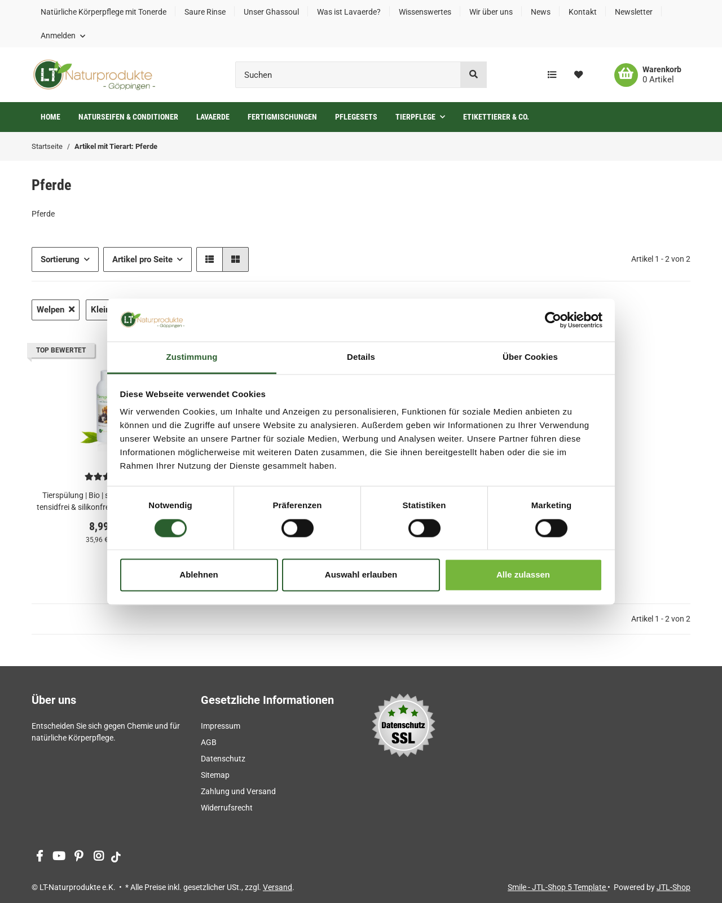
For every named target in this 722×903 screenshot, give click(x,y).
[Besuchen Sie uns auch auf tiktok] (116, 857)
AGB (209, 742)
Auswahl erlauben (361, 575)
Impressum (220, 725)
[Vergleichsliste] (552, 75)
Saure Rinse (205, 11)
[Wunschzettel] (578, 75)
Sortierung (60, 259)
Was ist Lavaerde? (349, 11)
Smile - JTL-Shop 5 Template (557, 887)
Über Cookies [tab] (530, 357)
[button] (63, 35)
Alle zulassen (523, 575)
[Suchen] (348, 74)
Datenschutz (223, 758)
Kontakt (583, 11)
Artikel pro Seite (142, 259)
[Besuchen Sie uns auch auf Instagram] (98, 857)
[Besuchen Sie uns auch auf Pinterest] (78, 857)
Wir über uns (491, 11)
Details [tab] (361, 357)
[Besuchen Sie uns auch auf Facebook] (39, 857)
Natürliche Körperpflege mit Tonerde (103, 11)
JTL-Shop (673, 887)
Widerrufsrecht (227, 807)
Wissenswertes (425, 11)
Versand (277, 887)
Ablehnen (198, 575)
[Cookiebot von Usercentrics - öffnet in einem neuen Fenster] (553, 319)
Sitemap (215, 774)
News (541, 11)
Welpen (55, 310)
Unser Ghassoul (271, 11)
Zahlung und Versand (238, 791)
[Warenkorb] (647, 75)
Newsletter (634, 11)
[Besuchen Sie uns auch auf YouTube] (59, 857)
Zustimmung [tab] (192, 357)
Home (50, 116)
